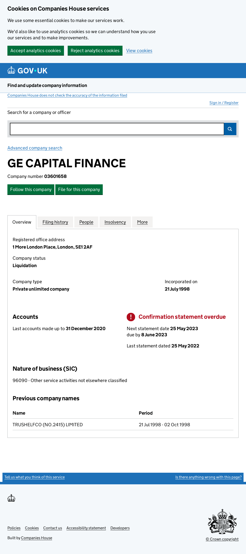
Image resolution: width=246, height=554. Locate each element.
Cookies (32, 528)
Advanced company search (34, 148)
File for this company (79, 189)
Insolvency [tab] (115, 222)
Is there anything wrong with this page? (208, 477)
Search (230, 129)
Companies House (36, 537)
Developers (120, 528)
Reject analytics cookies (95, 50)
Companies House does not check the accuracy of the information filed (67, 95)
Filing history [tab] (55, 222)
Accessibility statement (86, 528)
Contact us (52, 528)
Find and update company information (47, 85)
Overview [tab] (21, 222)
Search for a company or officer (39, 112)
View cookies (139, 50)
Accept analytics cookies (35, 50)
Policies (13, 528)
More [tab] (142, 222)
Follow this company (31, 189)
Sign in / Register (224, 102)
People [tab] (86, 222)
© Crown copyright (222, 539)
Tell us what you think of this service (34, 477)
